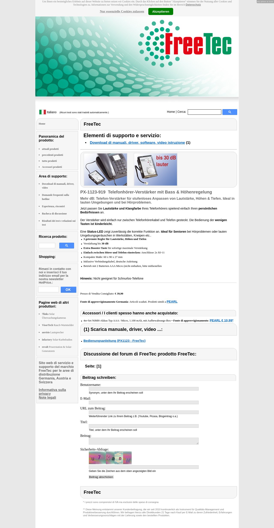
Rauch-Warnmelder (58, 325)
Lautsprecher (53, 332)
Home (171, 111)
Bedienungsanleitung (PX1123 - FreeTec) (114, 340)
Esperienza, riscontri (53, 206)
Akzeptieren (160, 11)
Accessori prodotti (52, 166)
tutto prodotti (49, 160)
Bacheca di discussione (54, 213)
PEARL (172, 301)
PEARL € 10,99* (222, 320)
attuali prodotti (50, 148)
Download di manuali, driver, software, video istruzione (137, 143)
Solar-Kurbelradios (57, 339)
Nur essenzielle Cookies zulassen (122, 11)
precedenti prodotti (52, 154)
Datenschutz (193, 4)
